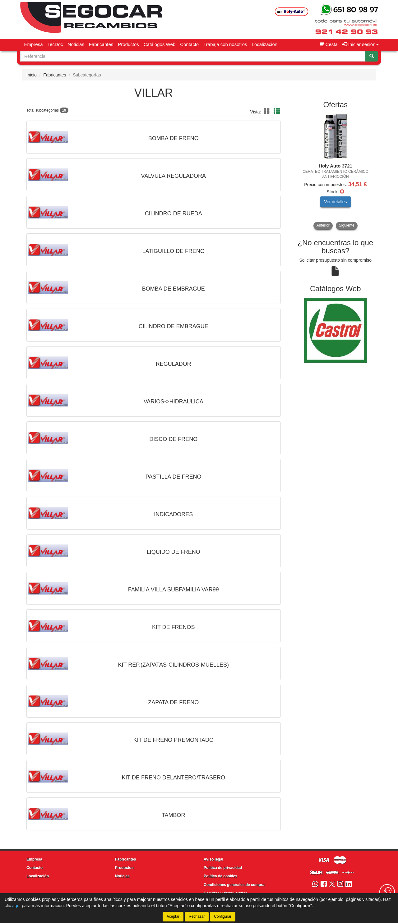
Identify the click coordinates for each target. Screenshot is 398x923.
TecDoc (55, 44)
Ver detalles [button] (335, 201)
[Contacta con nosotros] (387, 892)
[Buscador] (193, 56)
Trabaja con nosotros (225, 44)
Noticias (76, 44)
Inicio (31, 74)
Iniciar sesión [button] (360, 44)
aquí (16, 905)
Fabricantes (101, 44)
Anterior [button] (323, 225)
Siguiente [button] (346, 225)
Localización (265, 44)
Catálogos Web (159, 44)
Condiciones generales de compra (234, 885)
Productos (128, 44)
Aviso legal (213, 859)
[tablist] (336, 171)
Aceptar (173, 916)
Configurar (222, 916)
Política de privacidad (223, 868)
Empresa (33, 44)
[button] (268, 111)
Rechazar (197, 916)
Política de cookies (220, 876)
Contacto (189, 44)
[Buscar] (371, 56)
